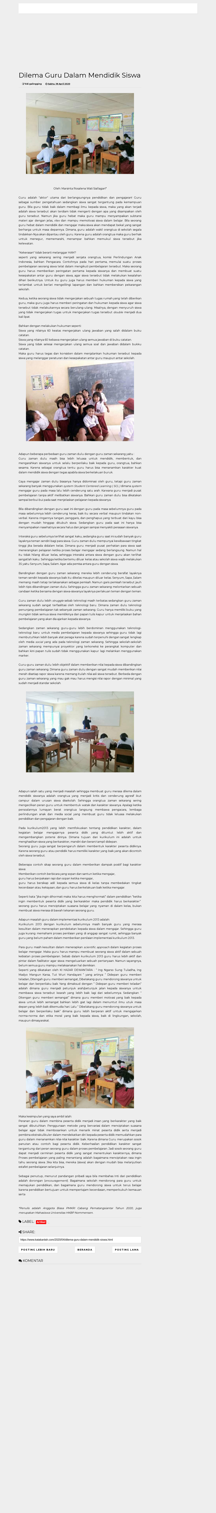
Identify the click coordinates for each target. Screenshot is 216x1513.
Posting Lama (127, 1249)
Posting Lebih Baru (38, 1249)
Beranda (84, 1249)
